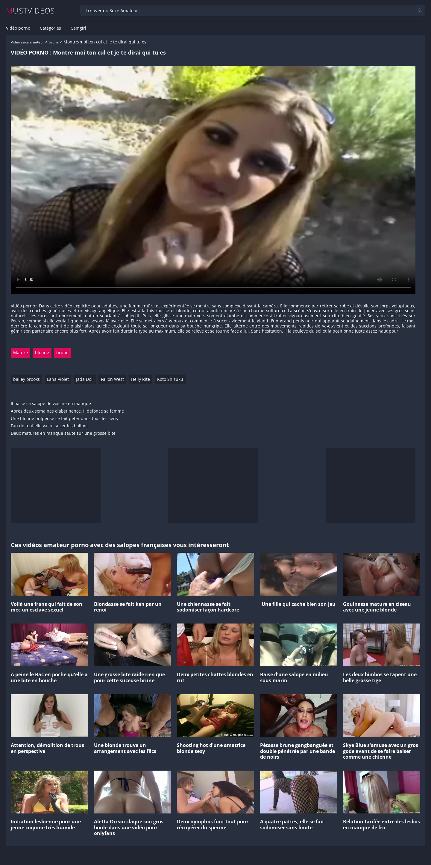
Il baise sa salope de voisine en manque (51, 403)
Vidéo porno (18, 28)
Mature (20, 352)
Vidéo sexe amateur (27, 42)
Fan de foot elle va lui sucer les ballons (50, 425)
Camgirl (78, 28)
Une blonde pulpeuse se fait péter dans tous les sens (64, 418)
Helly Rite (140, 379)
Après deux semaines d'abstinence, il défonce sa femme (67, 411)
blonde (42, 352)
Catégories (50, 28)
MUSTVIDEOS (30, 10)
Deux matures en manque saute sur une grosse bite (63, 433)
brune (54, 42)
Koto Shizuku (170, 379)
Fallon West (112, 379)
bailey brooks (26, 379)
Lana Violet (58, 379)
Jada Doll (85, 379)
